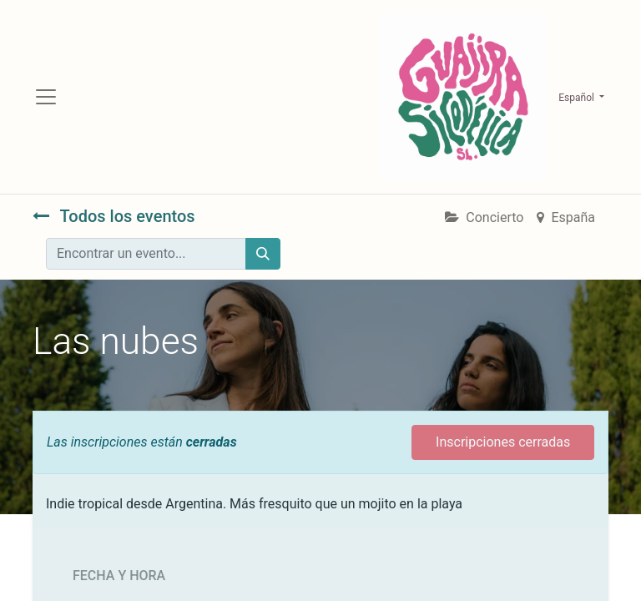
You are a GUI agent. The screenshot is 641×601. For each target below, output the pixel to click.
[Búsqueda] (262, 254)
